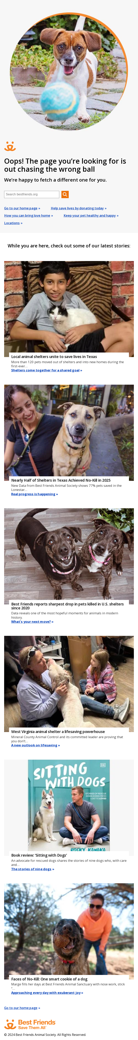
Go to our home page (20, 208)
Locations (12, 223)
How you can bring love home (27, 215)
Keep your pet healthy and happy (90, 215)
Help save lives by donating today (77, 208)
